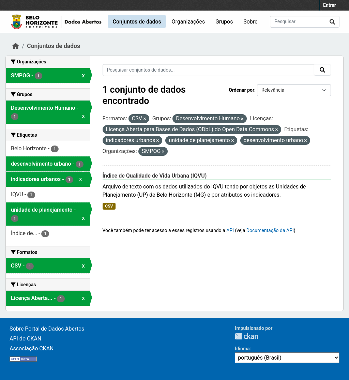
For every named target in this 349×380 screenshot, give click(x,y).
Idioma (242, 348)
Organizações (188, 21)
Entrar (329, 5)
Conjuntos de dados (136, 21)
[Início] (15, 46)
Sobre (250, 21)
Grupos (224, 21)
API (230, 230)
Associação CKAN (32, 348)
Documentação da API (270, 230)
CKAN (246, 336)
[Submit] (332, 22)
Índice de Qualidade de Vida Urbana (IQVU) (155, 175)
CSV (109, 206)
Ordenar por (241, 90)
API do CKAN (25, 338)
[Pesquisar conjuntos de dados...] (304, 22)
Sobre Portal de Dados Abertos (47, 328)
